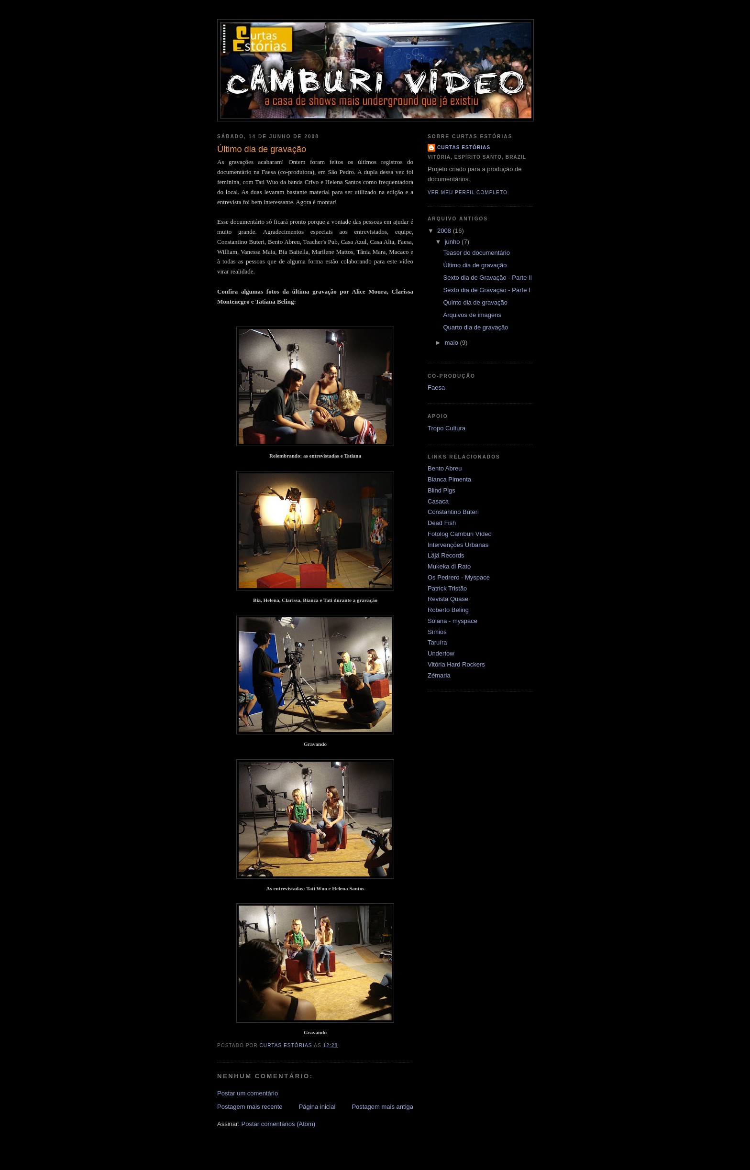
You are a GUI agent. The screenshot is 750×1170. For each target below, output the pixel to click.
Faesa (436, 387)
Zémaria (439, 675)
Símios (437, 631)
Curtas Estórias (463, 147)
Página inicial (317, 1106)
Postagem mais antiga (382, 1106)
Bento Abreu (445, 468)
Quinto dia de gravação (475, 302)
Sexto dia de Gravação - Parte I (486, 290)
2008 (445, 230)
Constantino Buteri (453, 511)
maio (452, 342)
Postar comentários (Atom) (279, 1123)
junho (453, 241)
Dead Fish (442, 522)
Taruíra (437, 642)
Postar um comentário (247, 1093)
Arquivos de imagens (472, 314)
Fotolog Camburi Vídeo (460, 533)
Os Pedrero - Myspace (459, 577)
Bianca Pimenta (449, 479)
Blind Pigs (441, 490)
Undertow (441, 653)
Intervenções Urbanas (458, 544)
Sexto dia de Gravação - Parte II (487, 277)
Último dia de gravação (475, 265)
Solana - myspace (452, 620)
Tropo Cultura (446, 428)
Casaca (438, 501)
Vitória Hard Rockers (456, 664)
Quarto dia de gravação (475, 327)
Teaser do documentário (476, 252)
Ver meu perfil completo (467, 192)
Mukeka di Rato (449, 566)
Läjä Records (446, 555)
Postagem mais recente (250, 1106)
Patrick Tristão (447, 588)
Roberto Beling (448, 609)
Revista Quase (448, 598)
